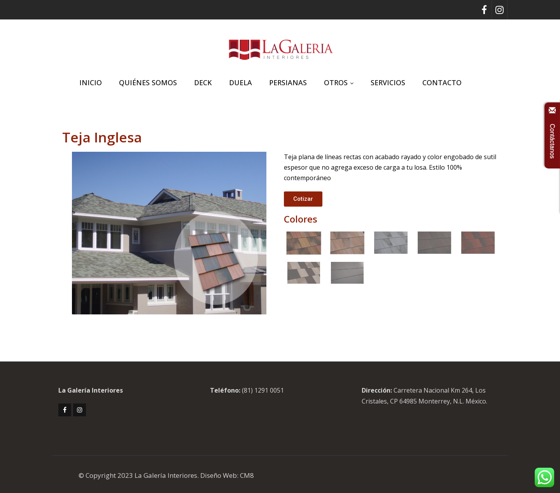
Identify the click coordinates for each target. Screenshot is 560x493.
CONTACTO (442, 82)
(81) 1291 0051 (263, 390)
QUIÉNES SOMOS (148, 82)
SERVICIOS (388, 82)
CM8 (247, 475)
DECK (203, 82)
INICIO (90, 82)
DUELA (240, 82)
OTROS (339, 82)
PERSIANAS (288, 82)
